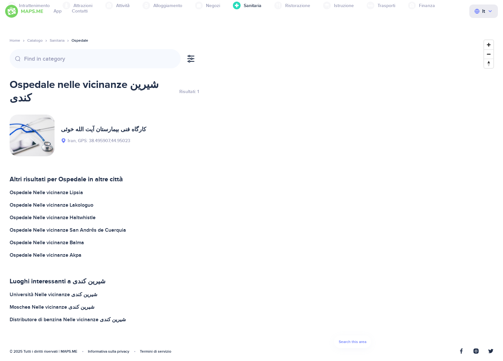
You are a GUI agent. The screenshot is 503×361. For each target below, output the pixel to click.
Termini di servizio (155, 351)
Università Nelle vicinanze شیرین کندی (53, 294)
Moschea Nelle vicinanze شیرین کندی (52, 307)
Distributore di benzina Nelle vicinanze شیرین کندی (68, 319)
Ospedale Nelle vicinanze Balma (47, 242)
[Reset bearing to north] (488, 63)
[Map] (353, 196)
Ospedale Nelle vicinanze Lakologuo (51, 205)
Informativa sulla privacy (108, 351)
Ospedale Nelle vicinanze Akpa (45, 255)
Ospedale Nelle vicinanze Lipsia (46, 192)
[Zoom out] (488, 54)
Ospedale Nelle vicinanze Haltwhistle (53, 217)
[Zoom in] (488, 44)
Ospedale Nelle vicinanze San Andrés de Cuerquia (68, 230)
